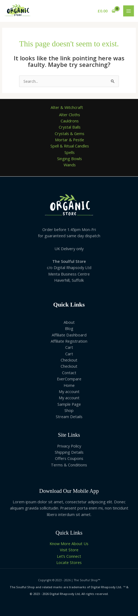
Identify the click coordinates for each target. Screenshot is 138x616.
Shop (69, 410)
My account (69, 391)
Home (69, 385)
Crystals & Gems (69, 133)
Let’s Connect (69, 556)
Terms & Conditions (69, 464)
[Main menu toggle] (128, 10)
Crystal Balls (70, 127)
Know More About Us (69, 543)
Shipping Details (69, 452)
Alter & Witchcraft (67, 107)
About (69, 322)
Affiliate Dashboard (69, 335)
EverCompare (69, 378)
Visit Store (69, 549)
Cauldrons (70, 120)
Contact (69, 372)
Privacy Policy (69, 446)
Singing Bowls (69, 158)
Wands (70, 164)
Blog (69, 328)
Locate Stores (69, 562)
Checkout (69, 360)
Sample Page (69, 404)
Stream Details (69, 416)
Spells (69, 152)
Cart (69, 347)
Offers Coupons (69, 458)
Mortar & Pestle (69, 139)
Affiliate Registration (69, 341)
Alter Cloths (69, 114)
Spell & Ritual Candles (69, 146)
